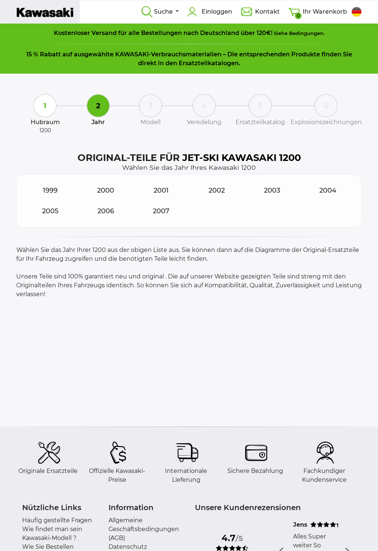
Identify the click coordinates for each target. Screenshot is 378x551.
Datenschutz (128, 546)
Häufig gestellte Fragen (57, 520)
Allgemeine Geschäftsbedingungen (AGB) (144, 529)
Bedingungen (306, 33)
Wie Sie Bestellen (48, 546)
